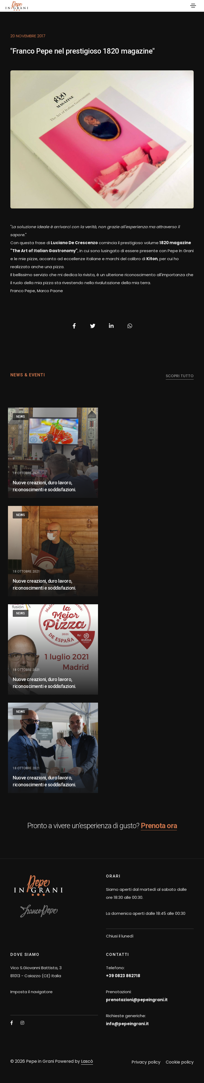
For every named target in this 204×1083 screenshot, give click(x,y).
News (20, 416)
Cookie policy (180, 1062)
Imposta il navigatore (31, 992)
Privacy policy (145, 1062)
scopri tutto (180, 376)
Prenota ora (159, 825)
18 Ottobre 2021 (26, 473)
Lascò (87, 1061)
